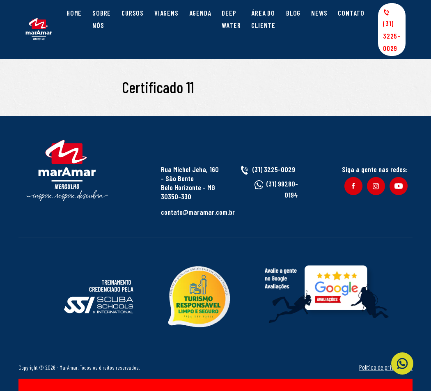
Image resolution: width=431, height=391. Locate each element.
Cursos (133, 13)
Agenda (200, 13)
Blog (293, 13)
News (319, 13)
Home (74, 13)
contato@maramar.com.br (198, 211)
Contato (351, 13)
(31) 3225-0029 (392, 30)
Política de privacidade (386, 367)
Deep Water (231, 19)
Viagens (166, 13)
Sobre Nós (101, 19)
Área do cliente (263, 19)
